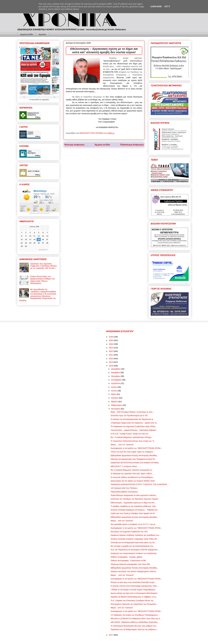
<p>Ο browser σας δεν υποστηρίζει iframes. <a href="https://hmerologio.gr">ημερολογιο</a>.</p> (34, 238)
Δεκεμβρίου (116, 369)
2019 (111, 362)
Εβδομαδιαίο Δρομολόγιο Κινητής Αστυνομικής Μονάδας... (135, 455)
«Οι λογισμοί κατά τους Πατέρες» (124, 488)
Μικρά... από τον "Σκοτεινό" (122, 608)
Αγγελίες (42, 34)
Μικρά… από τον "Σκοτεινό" (122, 521)
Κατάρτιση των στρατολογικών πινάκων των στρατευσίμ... (134, 553)
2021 (111, 355)
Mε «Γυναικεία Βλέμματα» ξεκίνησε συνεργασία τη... (132, 470)
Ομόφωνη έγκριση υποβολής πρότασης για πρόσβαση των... (136, 535)
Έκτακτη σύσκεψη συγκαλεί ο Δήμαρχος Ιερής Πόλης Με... (135, 539)
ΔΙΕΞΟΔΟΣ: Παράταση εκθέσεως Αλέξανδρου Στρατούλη (134, 622)
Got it (167, 6)
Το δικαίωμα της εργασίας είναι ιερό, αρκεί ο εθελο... (132, 473)
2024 (111, 344)
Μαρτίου (114, 402)
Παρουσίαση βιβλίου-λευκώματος (124, 492)
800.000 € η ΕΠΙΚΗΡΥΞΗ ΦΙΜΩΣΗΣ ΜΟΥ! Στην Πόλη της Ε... (136, 618)
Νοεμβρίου (115, 372)
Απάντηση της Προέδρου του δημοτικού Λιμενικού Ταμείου (134, 499)
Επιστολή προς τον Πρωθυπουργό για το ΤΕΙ (129, 415)
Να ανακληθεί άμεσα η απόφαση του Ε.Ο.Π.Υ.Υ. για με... (134, 524)
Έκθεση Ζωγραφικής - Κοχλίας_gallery (126, 557)
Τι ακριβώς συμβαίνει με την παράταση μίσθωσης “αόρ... (134, 506)
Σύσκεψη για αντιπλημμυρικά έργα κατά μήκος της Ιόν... (133, 542)
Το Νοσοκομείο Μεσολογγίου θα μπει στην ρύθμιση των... (134, 626)
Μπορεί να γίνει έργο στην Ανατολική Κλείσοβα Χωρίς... (133, 582)
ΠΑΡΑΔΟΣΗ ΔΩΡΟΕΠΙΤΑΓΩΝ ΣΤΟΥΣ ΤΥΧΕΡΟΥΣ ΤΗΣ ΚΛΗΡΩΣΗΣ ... (140, 484)
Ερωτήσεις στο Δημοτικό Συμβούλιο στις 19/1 (129, 532)
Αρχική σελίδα (26, 34)
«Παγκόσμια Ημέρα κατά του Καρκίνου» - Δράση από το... (134, 423)
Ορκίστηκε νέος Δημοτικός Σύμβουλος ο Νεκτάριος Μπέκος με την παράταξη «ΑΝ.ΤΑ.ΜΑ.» (43, 266)
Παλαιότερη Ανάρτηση (132, 144)
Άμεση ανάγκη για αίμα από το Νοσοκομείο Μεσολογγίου (134, 593)
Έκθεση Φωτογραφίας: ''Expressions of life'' (128, 560)
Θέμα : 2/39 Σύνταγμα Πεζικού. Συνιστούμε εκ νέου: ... (133, 412)
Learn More (156, 6)
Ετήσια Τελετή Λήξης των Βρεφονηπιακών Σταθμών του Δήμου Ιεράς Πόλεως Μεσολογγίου (42, 279)
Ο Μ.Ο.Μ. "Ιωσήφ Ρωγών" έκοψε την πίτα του (129, 434)
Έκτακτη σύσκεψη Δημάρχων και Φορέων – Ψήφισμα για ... (135, 510)
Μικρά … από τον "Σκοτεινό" (122, 445)
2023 (111, 348)
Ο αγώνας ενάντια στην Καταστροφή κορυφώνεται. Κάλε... (134, 586)
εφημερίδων (45, 99)
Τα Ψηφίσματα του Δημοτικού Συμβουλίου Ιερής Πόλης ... (134, 426)
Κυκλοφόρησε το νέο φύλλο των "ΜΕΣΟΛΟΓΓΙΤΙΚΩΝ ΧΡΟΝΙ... (136, 448)
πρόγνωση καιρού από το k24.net (39, 213)
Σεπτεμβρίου (116, 380)
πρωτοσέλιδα (35, 99)
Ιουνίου (114, 391)
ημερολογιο (43, 249)
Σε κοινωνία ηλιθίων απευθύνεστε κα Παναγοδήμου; (132, 477)
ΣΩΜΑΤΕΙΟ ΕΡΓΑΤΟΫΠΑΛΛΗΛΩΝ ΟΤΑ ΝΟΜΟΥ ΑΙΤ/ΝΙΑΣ (135, 463)
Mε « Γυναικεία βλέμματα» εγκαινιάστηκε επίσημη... (132, 437)
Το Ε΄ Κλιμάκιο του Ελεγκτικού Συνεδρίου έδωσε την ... (133, 600)
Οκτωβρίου (116, 376)
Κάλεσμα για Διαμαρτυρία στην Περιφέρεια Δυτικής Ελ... (133, 459)
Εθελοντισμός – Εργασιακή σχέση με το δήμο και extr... (133, 503)
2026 (111, 337)
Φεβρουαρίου (117, 405)
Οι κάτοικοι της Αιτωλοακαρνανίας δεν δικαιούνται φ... (132, 419)
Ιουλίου (114, 387)
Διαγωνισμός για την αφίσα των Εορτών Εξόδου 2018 (133, 481)
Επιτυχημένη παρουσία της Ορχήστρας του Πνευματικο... (134, 604)
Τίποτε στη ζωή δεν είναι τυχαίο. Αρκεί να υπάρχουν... (133, 452)
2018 (111, 366)
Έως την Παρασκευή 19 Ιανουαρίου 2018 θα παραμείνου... (135, 550)
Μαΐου (114, 394)
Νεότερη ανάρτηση (74, 144)
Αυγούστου (116, 383)
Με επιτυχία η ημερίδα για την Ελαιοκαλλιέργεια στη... (133, 546)
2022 (111, 351)
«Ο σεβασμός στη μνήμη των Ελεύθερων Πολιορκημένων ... (135, 615)
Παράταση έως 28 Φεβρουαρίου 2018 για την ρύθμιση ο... (134, 629)
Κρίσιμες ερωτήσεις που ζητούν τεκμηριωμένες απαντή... (134, 571)
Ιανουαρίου (116, 409)
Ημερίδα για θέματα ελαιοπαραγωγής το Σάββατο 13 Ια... (134, 597)
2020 (111, 358)
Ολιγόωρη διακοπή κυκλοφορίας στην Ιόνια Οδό (130, 564)
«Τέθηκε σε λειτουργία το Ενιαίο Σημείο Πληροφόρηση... (134, 590)
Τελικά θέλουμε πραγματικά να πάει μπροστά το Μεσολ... (134, 495)
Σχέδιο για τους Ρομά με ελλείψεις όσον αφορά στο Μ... (133, 513)
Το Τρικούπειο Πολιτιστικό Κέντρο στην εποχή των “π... (133, 441)
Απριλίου (115, 398)
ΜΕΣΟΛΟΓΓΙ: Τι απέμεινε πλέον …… (126, 466)
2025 (111, 340)
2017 (111, 635)
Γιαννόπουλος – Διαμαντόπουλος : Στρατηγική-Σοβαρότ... (134, 430)
